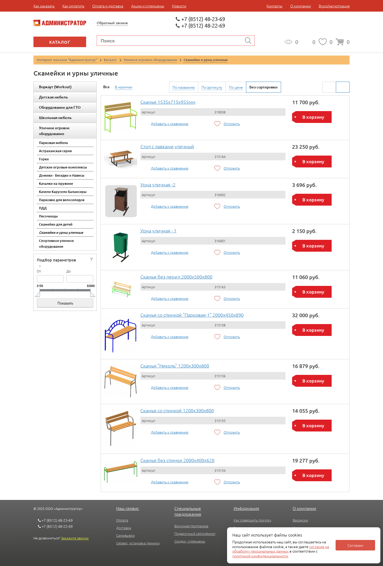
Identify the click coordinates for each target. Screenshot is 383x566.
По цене (236, 87)
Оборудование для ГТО (60, 107)
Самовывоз (125, 535)
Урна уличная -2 (157, 184)
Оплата (122, 520)
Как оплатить (73, 5)
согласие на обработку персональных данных (280, 549)
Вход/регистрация (334, 5)
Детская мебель (53, 97)
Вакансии (300, 520)
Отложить (232, 123)
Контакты (274, 5)
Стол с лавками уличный (167, 146)
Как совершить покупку (252, 520)
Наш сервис (127, 508)
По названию (184, 87)
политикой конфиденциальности (260, 555)
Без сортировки (263, 87)
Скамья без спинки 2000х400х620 (177, 460)
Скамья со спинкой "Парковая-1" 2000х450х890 (192, 315)
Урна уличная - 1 (158, 230)
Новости (179, 5)
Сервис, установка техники (138, 542)
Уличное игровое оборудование (54, 130)
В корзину (313, 117)
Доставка (123, 527)
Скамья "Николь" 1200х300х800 (174, 366)
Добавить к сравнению (169, 123)
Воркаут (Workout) (55, 86)
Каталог (59, 42)
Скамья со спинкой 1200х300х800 (177, 410)
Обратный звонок (112, 22)
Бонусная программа (191, 525)
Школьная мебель (55, 117)
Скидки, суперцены (189, 541)
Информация (246, 508)
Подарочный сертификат (194, 533)
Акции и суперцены (147, 5)
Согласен (355, 545)
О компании (300, 5)
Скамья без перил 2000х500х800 (176, 277)
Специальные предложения (187, 511)
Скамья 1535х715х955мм (167, 102)
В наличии (123, 87)
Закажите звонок (75, 537)
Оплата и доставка (107, 5)
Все (106, 86)
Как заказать (44, 5)
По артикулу (212, 87)
